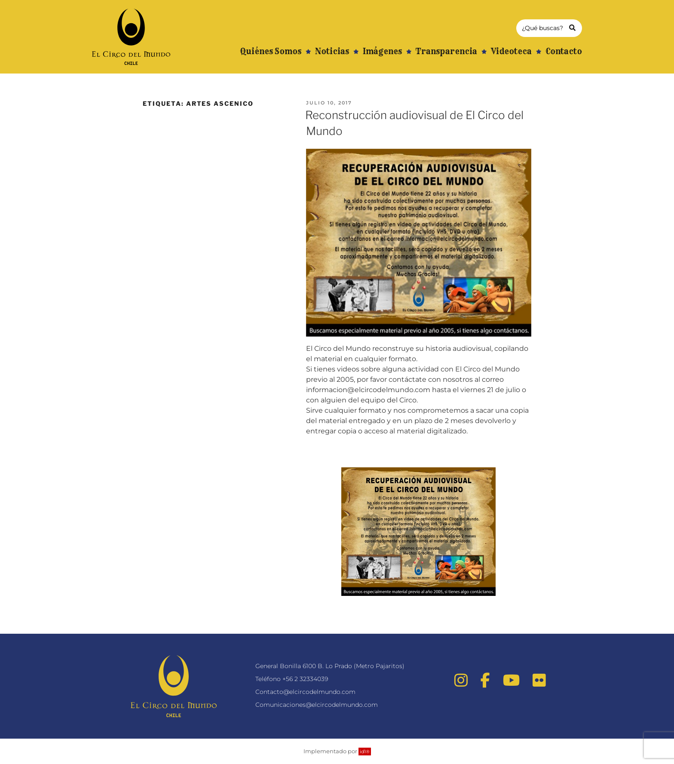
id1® (365, 752)
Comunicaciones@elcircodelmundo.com (316, 705)
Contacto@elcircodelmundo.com (305, 692)
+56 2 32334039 (305, 679)
